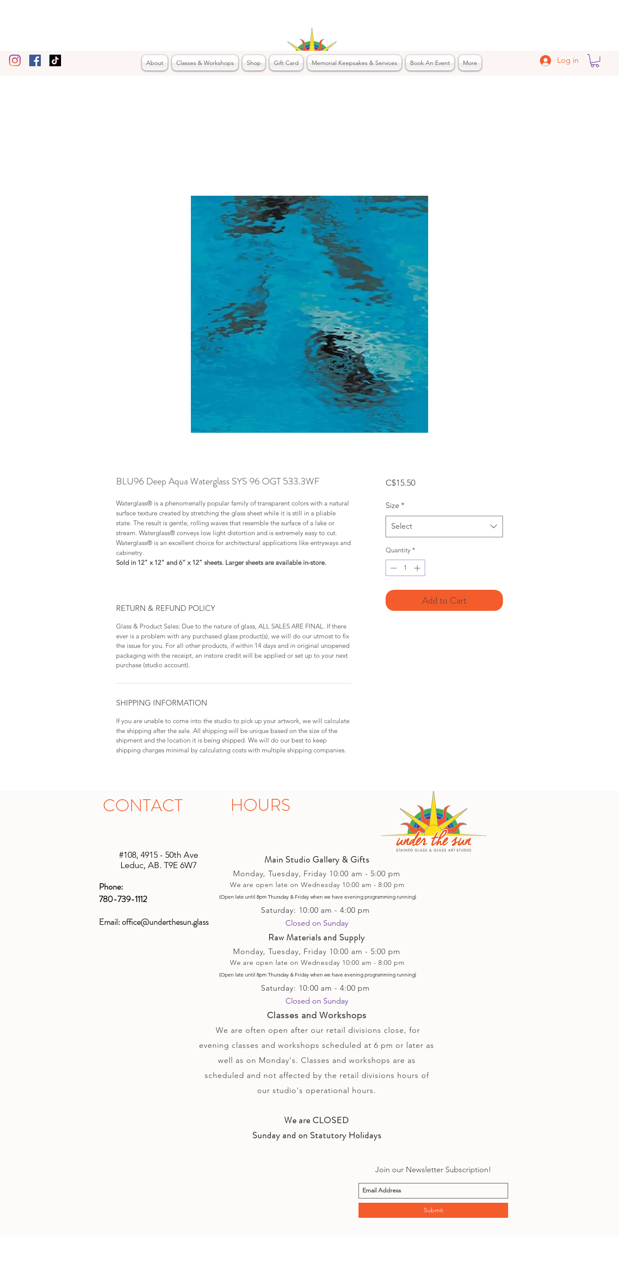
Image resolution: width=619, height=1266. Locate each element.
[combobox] (444, 526)
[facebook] (35, 60)
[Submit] (433, 1210)
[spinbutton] (405, 568)
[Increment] (418, 568)
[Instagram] (15, 60)
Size (395, 505)
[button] (595, 60)
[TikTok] (55, 60)
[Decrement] (392, 568)
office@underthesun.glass (165, 922)
